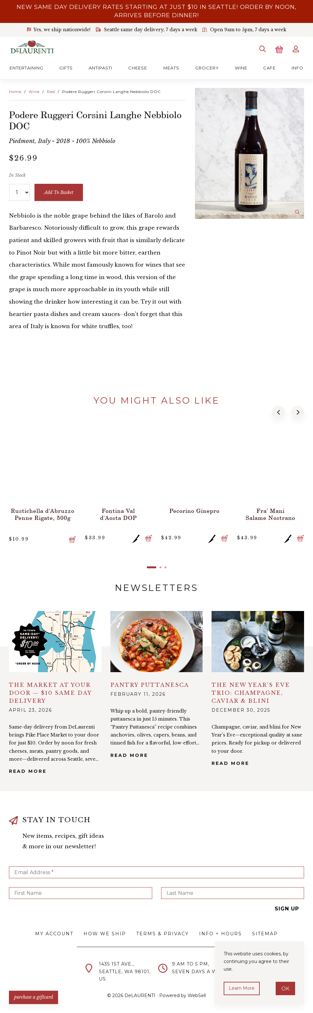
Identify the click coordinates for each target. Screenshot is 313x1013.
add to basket (58, 192)
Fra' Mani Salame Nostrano (270, 514)
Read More (28, 771)
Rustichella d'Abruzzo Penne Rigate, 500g (42, 514)
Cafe (269, 67)
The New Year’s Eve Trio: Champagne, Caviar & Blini (251, 693)
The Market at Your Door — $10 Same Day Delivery (50, 693)
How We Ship (105, 934)
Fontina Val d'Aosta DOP (118, 514)
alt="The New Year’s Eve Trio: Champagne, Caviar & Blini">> (258, 641)
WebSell (197, 995)
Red (51, 91)
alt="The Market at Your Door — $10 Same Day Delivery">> (55, 641)
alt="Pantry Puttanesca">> (156, 641)
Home (15, 91)
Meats (171, 67)
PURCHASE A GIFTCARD (33, 997)
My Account (54, 934)
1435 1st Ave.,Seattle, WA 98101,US (125, 971)
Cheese (137, 67)
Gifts (66, 67)
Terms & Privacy (162, 934)
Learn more (242, 988)
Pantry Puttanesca (149, 685)
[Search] (262, 49)
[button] (278, 412)
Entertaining (26, 67)
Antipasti (100, 67)
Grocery (207, 67)
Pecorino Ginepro (194, 510)
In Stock (17, 175)
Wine (241, 67)
